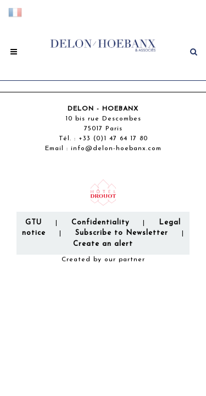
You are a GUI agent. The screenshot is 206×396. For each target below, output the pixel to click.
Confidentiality (100, 222)
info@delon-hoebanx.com (116, 148)
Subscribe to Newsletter (121, 233)
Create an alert (103, 244)
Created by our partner (103, 259)
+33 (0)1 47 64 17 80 (113, 138)
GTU (33, 222)
